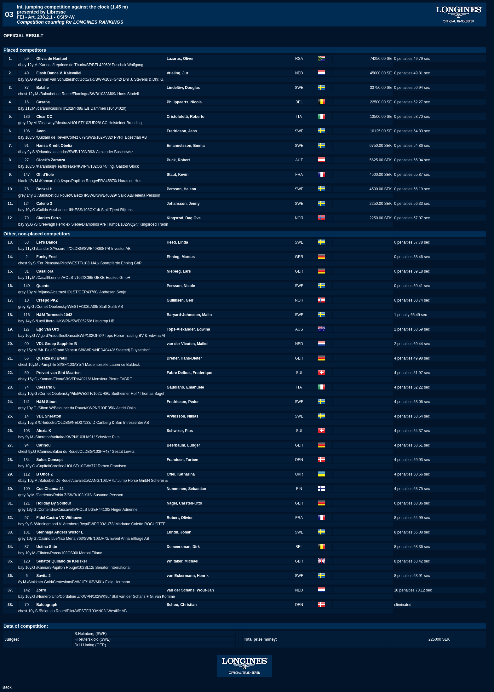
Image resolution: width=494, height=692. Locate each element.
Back (7, 687)
